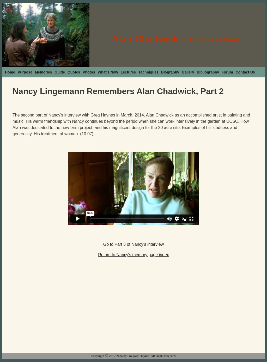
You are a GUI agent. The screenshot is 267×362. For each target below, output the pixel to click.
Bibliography (208, 72)
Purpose (25, 72)
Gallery (188, 72)
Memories (43, 72)
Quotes (74, 72)
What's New (108, 72)
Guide (59, 72)
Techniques (148, 72)
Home (10, 72)
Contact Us (245, 72)
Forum (227, 72)
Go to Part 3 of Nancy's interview (133, 244)
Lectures (128, 72)
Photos (89, 72)
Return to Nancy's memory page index (133, 255)
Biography (170, 72)
